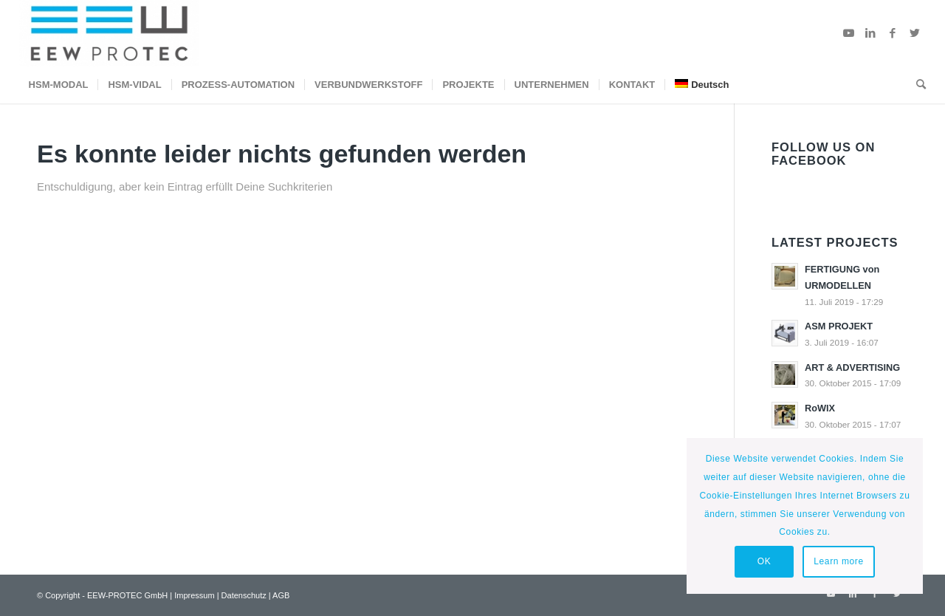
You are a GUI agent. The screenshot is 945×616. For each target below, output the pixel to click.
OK (764, 561)
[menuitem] (58, 84)
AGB (280, 595)
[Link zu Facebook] (893, 33)
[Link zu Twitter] (915, 33)
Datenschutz (244, 595)
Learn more (838, 561)
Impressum (194, 595)
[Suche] (916, 84)
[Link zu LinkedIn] (870, 33)
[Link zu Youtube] (848, 33)
